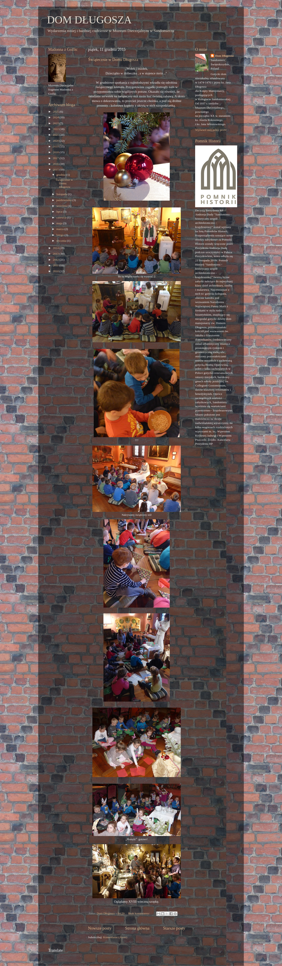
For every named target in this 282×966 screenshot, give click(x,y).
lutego (60, 235)
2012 (56, 259)
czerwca (61, 217)
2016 (56, 164)
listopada (62, 194)
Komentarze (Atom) (115, 937)
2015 (56, 169)
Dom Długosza (224, 55)
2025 (56, 111)
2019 (56, 146)
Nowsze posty (100, 928)
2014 (56, 248)
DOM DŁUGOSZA (89, 20)
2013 (56, 253)
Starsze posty (174, 928)
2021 (56, 134)
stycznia (61, 240)
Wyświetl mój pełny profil (211, 130)
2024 (56, 117)
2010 (56, 271)
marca (60, 229)
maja (59, 223)
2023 (56, 123)
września (62, 205)
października (64, 200)
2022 (56, 129)
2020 (56, 140)
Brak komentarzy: (139, 913)
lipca (59, 211)
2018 (56, 152)
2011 (56, 265)
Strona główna (137, 928)
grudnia (61, 174)
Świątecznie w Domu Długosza (113, 59)
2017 (56, 158)
